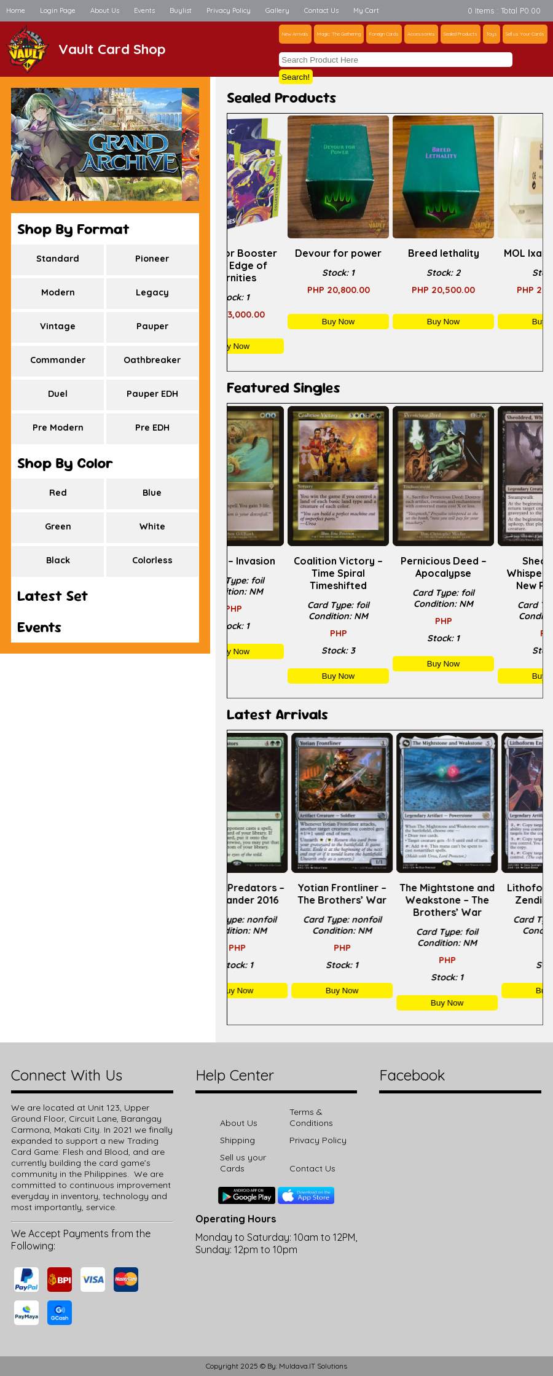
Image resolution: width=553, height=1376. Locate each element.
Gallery (277, 10)
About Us (104, 10)
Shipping (237, 1140)
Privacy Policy (228, 10)
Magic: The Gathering (339, 34)
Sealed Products (460, 34)
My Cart (366, 10)
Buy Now (280, 346)
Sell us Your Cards (525, 34)
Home (15, 10)
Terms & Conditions (311, 1117)
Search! (295, 77)
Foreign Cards (384, 34)
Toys (491, 34)
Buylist (181, 10)
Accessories (421, 34)
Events (144, 10)
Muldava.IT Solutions (313, 1365)
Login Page (58, 10)
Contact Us (321, 10)
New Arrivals (295, 34)
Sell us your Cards (243, 1163)
